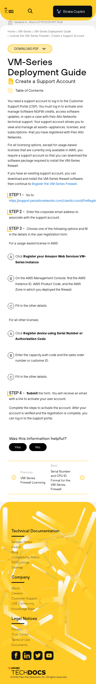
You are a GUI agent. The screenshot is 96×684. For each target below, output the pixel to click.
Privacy (17, 629)
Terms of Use (21, 640)
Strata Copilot (70, 11)
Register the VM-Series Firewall (54, 184)
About (16, 588)
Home (11, 31)
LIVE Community (23, 603)
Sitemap (17, 567)
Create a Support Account (67, 35)
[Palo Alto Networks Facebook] (16, 659)
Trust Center (20, 634)
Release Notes (22, 542)
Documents (20, 645)
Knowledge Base (23, 609)
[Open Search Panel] (30, 12)
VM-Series (24, 31)
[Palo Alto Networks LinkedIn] (27, 659)
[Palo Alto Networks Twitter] (38, 659)
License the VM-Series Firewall (29, 35)
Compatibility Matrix (25, 557)
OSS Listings (20, 562)
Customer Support (24, 598)
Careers (17, 593)
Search (16, 547)
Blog (15, 552)
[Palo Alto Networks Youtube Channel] (49, 659)
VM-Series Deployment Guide (52, 31)
